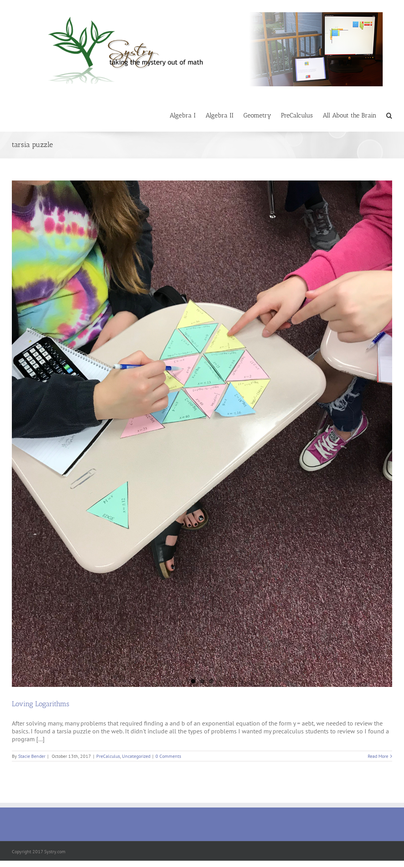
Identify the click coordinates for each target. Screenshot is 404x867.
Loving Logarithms (40, 704)
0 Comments (168, 756)
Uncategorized (136, 756)
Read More (378, 756)
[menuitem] (188, 115)
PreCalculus (108, 756)
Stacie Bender (31, 756)
